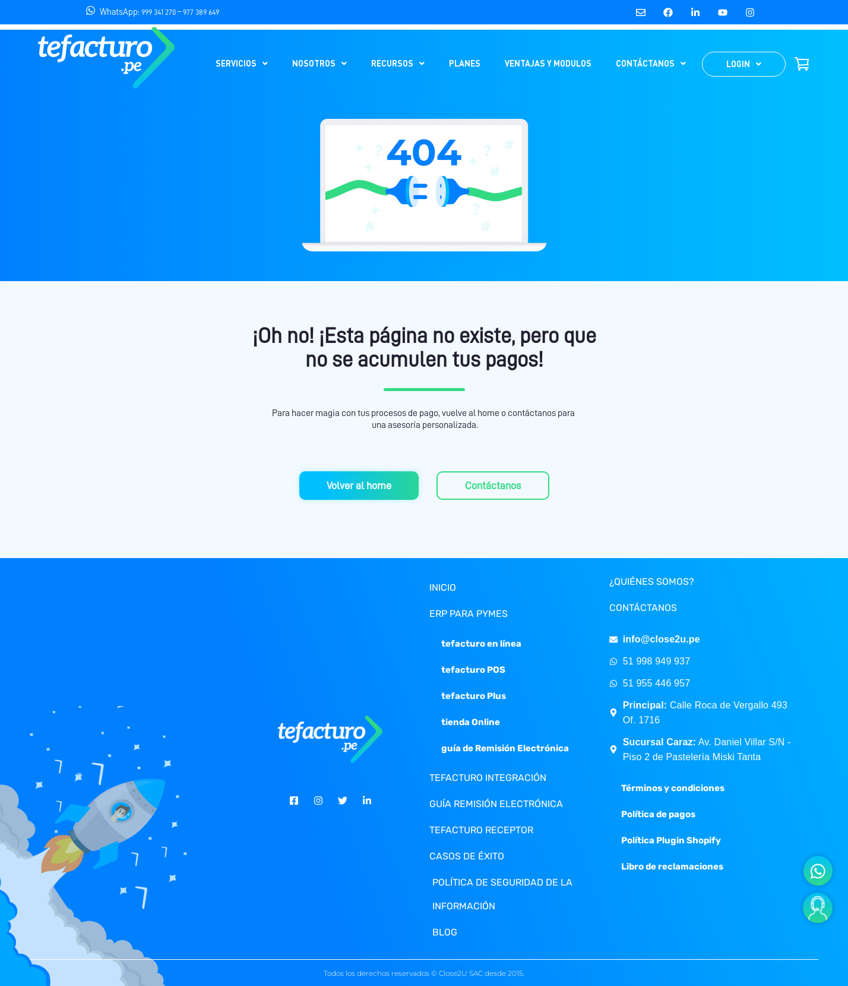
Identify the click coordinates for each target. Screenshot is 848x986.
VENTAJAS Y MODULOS (548, 63)
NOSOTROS (319, 63)
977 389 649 (201, 12)
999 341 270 (158, 12)
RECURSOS (398, 63)
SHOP (801, 63)
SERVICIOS (242, 63)
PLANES (464, 63)
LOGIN (743, 64)
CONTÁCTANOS (651, 63)
